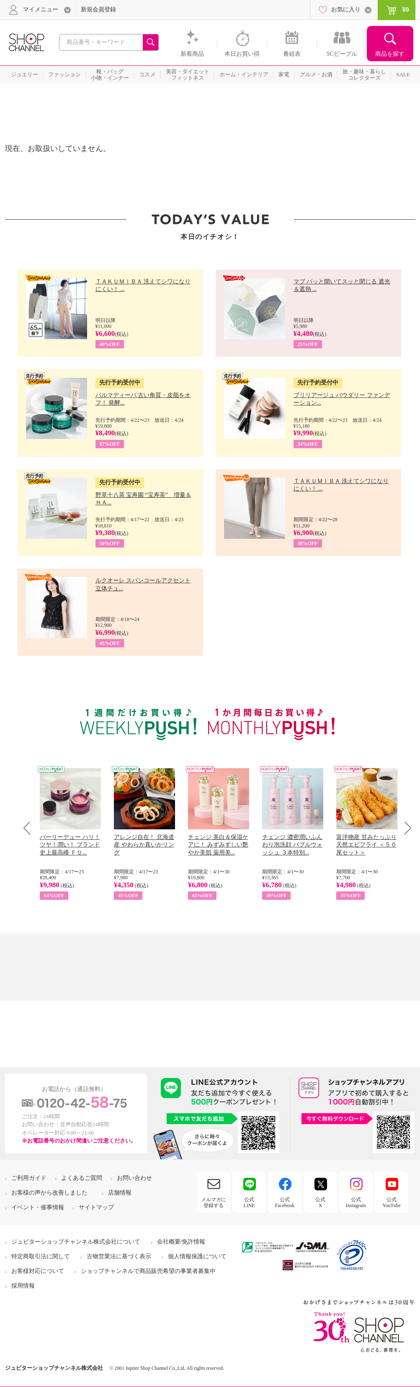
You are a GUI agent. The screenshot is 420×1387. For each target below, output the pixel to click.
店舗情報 (119, 1193)
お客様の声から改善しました (49, 1193)
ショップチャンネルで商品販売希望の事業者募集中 (148, 1271)
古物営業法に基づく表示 (119, 1256)
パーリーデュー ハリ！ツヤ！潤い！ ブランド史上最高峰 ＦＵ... (70, 844)
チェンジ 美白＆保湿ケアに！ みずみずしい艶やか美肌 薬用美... (218, 844)
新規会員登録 (98, 9)
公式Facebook (285, 1202)
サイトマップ (96, 1207)
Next (405, 828)
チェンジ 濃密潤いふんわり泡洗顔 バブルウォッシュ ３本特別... (292, 844)
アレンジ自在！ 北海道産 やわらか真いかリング (144, 844)
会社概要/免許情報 (181, 1242)
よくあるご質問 (81, 1178)
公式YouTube (391, 1202)
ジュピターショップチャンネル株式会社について (75, 1242)
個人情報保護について (197, 1256)
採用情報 (23, 1286)
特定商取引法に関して (40, 1256)
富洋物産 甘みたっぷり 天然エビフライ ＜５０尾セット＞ (366, 844)
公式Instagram (356, 1202)
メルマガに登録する (213, 1202)
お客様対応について (37, 1271)
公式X (320, 1202)
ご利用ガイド (28, 1178)
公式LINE (249, 1202)
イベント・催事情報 (37, 1207)
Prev (30, 828)
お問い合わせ (134, 1178)
